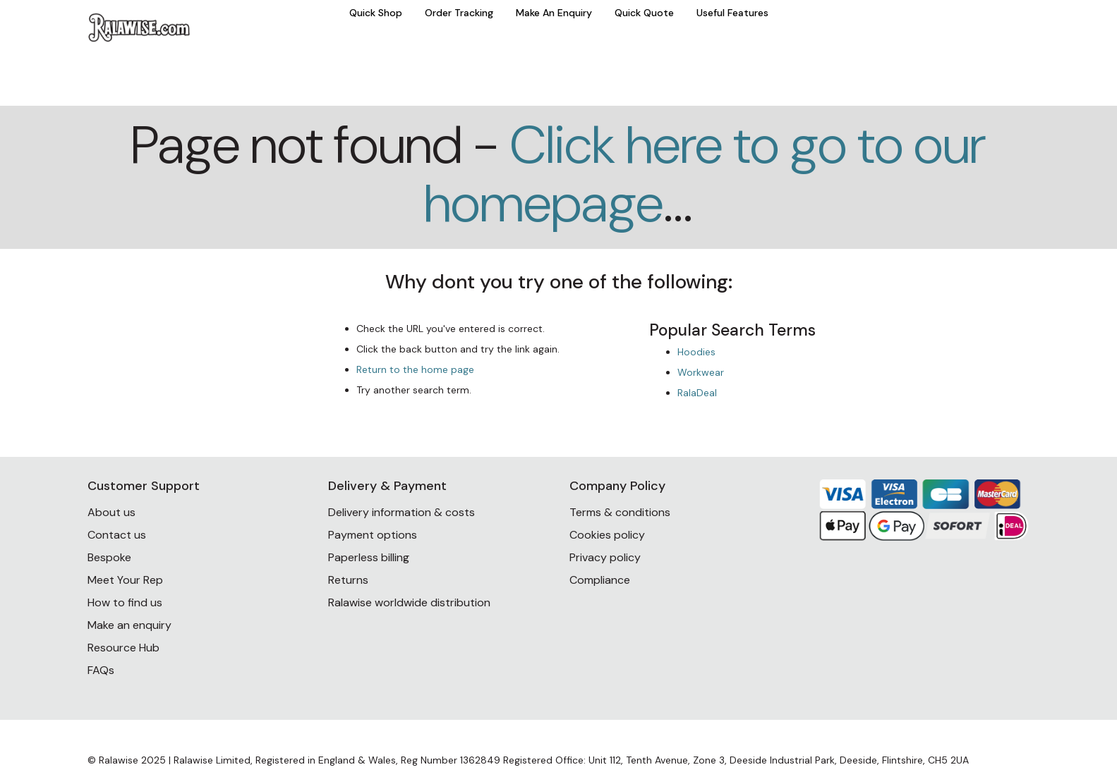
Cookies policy (607, 534)
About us (111, 512)
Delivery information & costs (401, 512)
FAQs (100, 670)
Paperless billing (368, 557)
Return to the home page (415, 369)
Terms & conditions (619, 512)
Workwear (700, 372)
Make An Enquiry (554, 12)
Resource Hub (123, 647)
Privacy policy (605, 557)
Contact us (116, 534)
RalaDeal (697, 392)
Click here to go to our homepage (705, 174)
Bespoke (109, 557)
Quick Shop (375, 12)
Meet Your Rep (125, 579)
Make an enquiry (129, 625)
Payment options (372, 534)
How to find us (124, 602)
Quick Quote (644, 12)
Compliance (599, 579)
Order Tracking (459, 12)
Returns (348, 579)
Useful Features (732, 12)
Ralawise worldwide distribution (409, 602)
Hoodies (696, 351)
